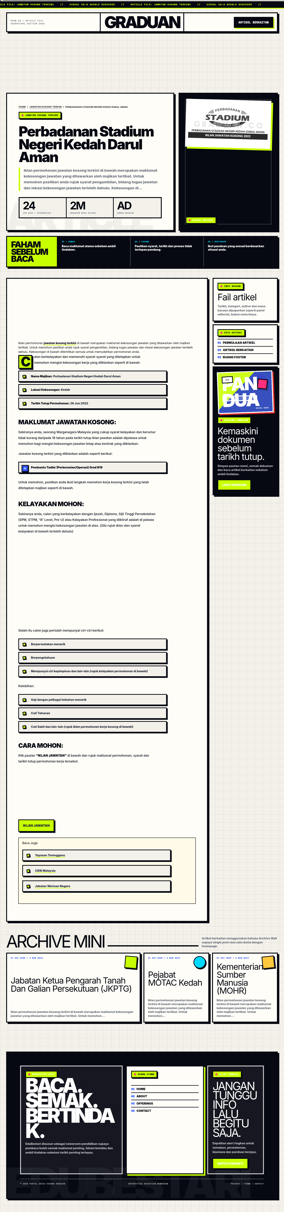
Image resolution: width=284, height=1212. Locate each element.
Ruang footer (232, 357)
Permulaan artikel (236, 342)
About (139, 1096)
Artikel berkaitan (235, 350)
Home (22, 106)
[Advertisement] (142, 59)
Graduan (142, 22)
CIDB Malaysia (45, 870)
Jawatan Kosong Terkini (45, 106)
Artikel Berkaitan (254, 22)
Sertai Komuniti (230, 1163)
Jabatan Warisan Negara (52, 886)
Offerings (142, 1103)
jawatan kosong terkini (60, 343)
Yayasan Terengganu (50, 855)
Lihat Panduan (234, 485)
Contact (141, 1110)
